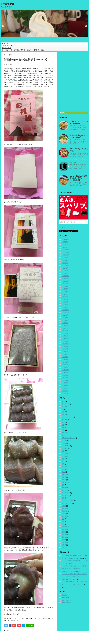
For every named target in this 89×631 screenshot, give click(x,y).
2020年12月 (65, 250)
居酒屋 (64, 443)
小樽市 (64, 516)
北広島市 (64, 511)
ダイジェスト (66, 493)
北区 (63, 467)
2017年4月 (65, 359)
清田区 (64, 477)
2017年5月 (65, 357)
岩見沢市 (64, 527)
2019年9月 (65, 284)
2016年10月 (65, 375)
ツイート (62, 227)
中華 (63, 430)
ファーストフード (67, 417)
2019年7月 (65, 289)
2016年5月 (65, 388)
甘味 (63, 414)
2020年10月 (65, 255)
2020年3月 (65, 268)
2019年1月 (65, 304)
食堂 (63, 422)
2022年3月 (65, 242)
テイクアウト (66, 446)
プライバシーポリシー (9, 46)
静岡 (63, 547)
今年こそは (73, 162)
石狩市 (64, 542)
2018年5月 (65, 325)
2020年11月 (65, 252)
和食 (63, 425)
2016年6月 (65, 385)
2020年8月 (65, 260)
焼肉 (63, 435)
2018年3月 (65, 331)
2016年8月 (65, 380)
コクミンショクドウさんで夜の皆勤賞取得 (79, 122)
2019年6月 (65, 291)
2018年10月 (65, 312)
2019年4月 (65, 297)
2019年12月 (65, 276)
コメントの (66, 600)
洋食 (63, 427)
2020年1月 (65, 273)
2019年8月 (65, 286)
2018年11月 (65, 310)
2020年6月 (65, 265)
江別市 (64, 534)
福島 (63, 498)
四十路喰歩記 (7, 3)
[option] (44, 23)
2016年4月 (65, 391)
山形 (63, 519)
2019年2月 (65, 302)
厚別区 (64, 480)
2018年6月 (65, 323)
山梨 (63, 521)
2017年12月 (65, 338)
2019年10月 (65, 281)
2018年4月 (65, 328)
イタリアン (65, 433)
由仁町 (64, 540)
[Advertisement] (73, 81)
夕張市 (64, 514)
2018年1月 (65, 336)
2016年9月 (65, 378)
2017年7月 (65, 352)
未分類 (64, 487)
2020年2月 (65, 271)
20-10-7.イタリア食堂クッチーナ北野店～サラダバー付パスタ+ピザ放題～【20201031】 (74, 568)
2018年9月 (65, 315)
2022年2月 (65, 244)
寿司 (63, 401)
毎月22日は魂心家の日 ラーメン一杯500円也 (79, 136)
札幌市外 (64, 482)
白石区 (64, 474)
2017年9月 (65, 346)
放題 (63, 451)
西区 (63, 461)
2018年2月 (65, 333)
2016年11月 (65, 372)
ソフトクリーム (66, 503)
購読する (63, 113)
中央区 (64, 456)
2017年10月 (65, 344)
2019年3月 (65, 299)
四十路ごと (65, 495)
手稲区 (64, 469)
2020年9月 (65, 257)
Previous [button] (3, 26)
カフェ (64, 440)
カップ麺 (64, 420)
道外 (63, 485)
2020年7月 (65, 263)
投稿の (65, 597)
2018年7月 (65, 320)
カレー (64, 406)
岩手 (63, 524)
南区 (63, 464)
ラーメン (64, 404)
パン (63, 412)
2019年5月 (65, 294)
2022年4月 (65, 239)
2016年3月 (65, 393)
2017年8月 (65, 349)
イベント (64, 490)
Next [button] (86, 26)
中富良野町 (65, 508)
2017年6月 (65, 354)
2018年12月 (65, 307)
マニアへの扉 (6, 48)
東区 (63, 459)
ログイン (64, 595)
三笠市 (64, 506)
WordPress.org (66, 603)
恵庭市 (64, 529)
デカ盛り (64, 448)
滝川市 (64, 537)
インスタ (5, 43)
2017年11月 (65, 341)
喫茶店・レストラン (68, 438)
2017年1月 (65, 367)
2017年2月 (65, 365)
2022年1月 (65, 247)
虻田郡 (64, 545)
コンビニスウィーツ (68, 500)
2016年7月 (65, 383)
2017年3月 (65, 362)
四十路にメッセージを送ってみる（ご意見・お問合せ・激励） (23, 50)
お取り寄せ (65, 453)
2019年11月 (65, 278)
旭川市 (64, 532)
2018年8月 (65, 318)
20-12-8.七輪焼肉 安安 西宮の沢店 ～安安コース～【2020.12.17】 (78, 178)
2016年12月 (65, 370)
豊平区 (64, 472)
